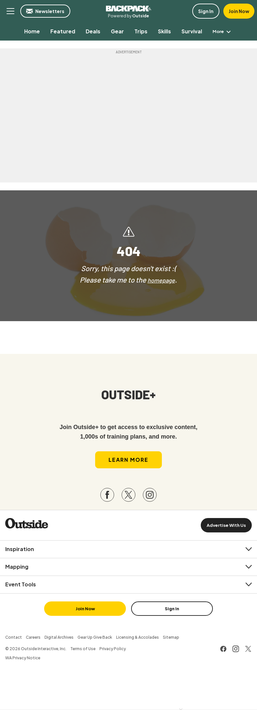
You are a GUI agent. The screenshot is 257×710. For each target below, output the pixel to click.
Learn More (128, 464)
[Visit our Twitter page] (128, 500)
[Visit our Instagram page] (150, 500)
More (222, 31)
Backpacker (128, 7)
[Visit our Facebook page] (107, 500)
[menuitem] (31, 31)
